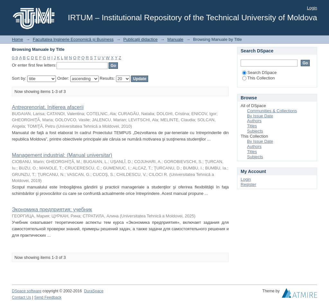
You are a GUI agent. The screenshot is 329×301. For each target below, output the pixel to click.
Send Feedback (48, 297)
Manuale (175, 39)
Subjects (255, 131)
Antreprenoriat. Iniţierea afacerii (48, 107)
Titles (252, 125)
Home (17, 39)
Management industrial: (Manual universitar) (62, 155)
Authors (254, 120)
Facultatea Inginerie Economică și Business (73, 39)
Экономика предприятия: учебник (52, 209)
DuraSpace (93, 291)
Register (248, 184)
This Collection (258, 78)
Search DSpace (259, 72)
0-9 (15, 57)
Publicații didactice (140, 39)
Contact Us (21, 297)
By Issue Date (260, 116)
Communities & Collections (272, 110)
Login (312, 7)
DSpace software (26, 291)
